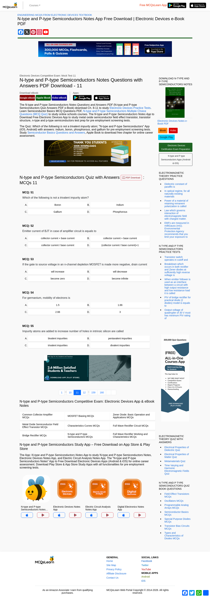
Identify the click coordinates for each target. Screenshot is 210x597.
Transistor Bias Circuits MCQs (176, 527)
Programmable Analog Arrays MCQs (176, 506)
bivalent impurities (58, 338)
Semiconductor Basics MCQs (176, 513)
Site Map (111, 565)
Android (145, 576)
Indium (120, 204)
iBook (163, 130)
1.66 (120, 305)
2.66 (57, 312)
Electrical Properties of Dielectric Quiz (176, 448)
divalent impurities (120, 345)
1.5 (57, 305)
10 (70, 392)
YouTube (146, 569)
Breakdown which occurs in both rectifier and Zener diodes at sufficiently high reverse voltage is (177, 270)
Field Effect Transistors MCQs (176, 495)
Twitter (145, 565)
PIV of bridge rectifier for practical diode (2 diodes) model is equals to (177, 301)
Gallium (58, 211)
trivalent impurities (58, 345)
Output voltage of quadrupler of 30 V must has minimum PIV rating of (177, 314)
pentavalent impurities (120, 338)
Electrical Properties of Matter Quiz (176, 455)
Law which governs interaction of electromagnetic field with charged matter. (175, 214)
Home (109, 561)
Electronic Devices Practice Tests (130, 107)
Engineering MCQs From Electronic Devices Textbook (55, 15)
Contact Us (112, 577)
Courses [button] (33, 5)
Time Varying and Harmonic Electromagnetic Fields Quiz (176, 469)
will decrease (120, 271)
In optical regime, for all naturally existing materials (177, 194)
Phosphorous (120, 211)
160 (102, 392)
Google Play (166, 137)
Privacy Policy (113, 569)
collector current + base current (57, 238)
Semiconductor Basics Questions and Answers (56, 132)
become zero (58, 278)
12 (84, 392)
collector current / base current (57, 245)
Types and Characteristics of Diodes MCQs (173, 535)
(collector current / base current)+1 (120, 245)
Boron (57, 204)
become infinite (120, 278)
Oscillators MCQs (173, 500)
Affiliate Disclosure (116, 573)
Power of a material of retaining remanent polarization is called (176, 203)
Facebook (146, 561)
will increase (57, 271)
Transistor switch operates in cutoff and (176, 258)
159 (93, 392)
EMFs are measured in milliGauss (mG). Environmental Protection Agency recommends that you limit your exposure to (176, 230)
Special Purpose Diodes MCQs (177, 520)
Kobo (173, 130)
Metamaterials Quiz (174, 461)
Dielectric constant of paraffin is (175, 185)
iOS (143, 580)
